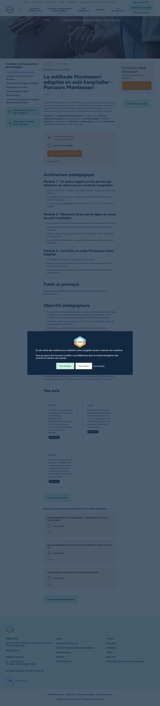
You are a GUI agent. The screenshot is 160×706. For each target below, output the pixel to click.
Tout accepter (65, 366)
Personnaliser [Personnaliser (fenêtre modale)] (99, 366)
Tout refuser (84, 366)
